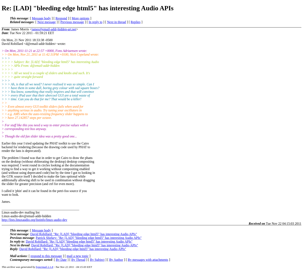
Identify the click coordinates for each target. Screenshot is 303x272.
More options (81, 18)
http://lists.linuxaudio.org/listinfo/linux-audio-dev (34, 220)
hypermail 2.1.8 (44, 266)
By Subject (97, 259)
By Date (61, 259)
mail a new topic (77, 256)
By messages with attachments (148, 259)
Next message (46, 22)
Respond (61, 18)
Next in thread (116, 22)
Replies (135, 22)
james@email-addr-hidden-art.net (54, 29)
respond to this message (46, 256)
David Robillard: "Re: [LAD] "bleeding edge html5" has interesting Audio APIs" (83, 234)
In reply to (96, 22)
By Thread (78, 259)
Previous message (72, 22)
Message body (41, 18)
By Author (116, 259)
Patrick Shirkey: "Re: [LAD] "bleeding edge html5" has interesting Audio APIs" (88, 238)
